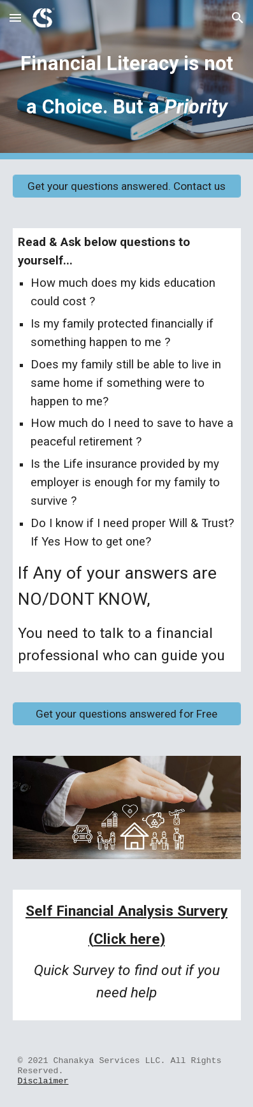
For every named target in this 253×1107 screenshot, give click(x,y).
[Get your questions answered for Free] (126, 714)
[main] (127, 80)
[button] (15, 17)
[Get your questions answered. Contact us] (126, 186)
